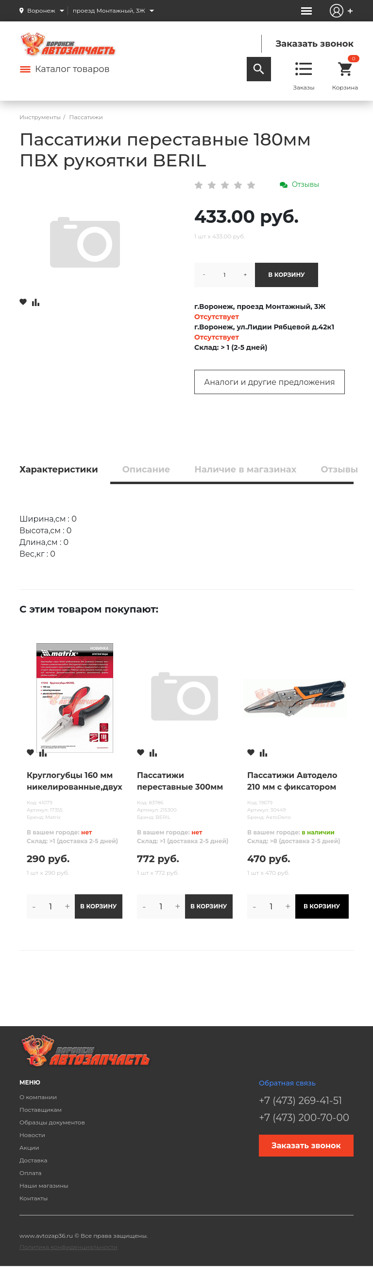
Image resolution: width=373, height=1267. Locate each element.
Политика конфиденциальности (68, 1246)
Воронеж (41, 10)
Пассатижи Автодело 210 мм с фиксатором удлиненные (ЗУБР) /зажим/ (292, 782)
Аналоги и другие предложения (269, 382)
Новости (32, 1135)
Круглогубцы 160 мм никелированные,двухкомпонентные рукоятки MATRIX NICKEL (74, 782)
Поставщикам (40, 1109)
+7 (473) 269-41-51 (300, 1100)
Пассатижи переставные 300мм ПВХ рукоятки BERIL (180, 782)
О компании (38, 1097)
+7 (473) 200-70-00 (304, 1117)
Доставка (33, 1160)
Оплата (30, 1172)
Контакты (33, 1198)
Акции (29, 1147)
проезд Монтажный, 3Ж (109, 10)
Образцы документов (52, 1122)
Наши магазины (43, 1185)
